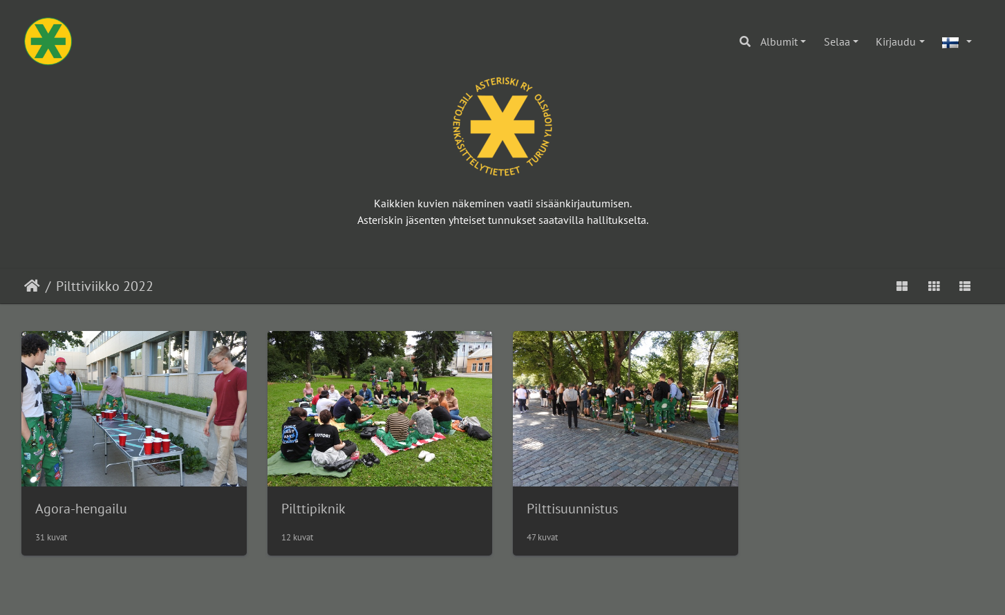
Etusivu (32, 286)
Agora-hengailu (81, 509)
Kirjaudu (896, 41)
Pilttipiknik (313, 509)
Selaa (837, 41)
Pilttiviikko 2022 (104, 286)
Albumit (779, 41)
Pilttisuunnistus (572, 509)
